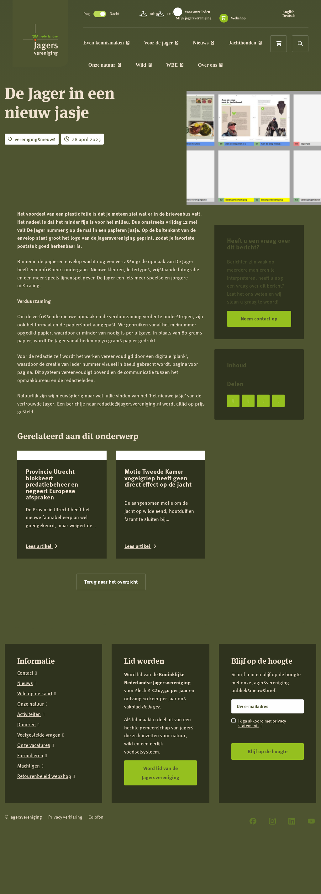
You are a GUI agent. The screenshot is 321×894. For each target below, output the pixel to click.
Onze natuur (107, 65)
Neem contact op (259, 318)
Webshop (240, 18)
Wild (146, 65)
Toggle (102, 14)
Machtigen (28, 766)
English (289, 12)
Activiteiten (29, 714)
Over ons (213, 65)
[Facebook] (253, 821)
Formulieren (30, 755)
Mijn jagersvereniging (196, 18)
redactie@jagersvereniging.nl (129, 403)
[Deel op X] (248, 401)
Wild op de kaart (34, 693)
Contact (25, 673)
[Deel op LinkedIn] (263, 401)
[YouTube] (311, 821)
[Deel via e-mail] (278, 401)
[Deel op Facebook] (233, 401)
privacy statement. (262, 723)
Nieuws (206, 42)
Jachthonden (248, 42)
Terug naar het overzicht (111, 581)
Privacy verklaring (65, 817)
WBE (177, 65)
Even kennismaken (109, 42)
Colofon (95, 817)
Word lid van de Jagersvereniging (160, 772)
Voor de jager (163, 42)
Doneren (26, 724)
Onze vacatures (33, 745)
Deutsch (289, 16)
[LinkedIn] (292, 821)
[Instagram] (272, 821)
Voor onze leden (200, 12)
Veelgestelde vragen (39, 735)
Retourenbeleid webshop (44, 776)
